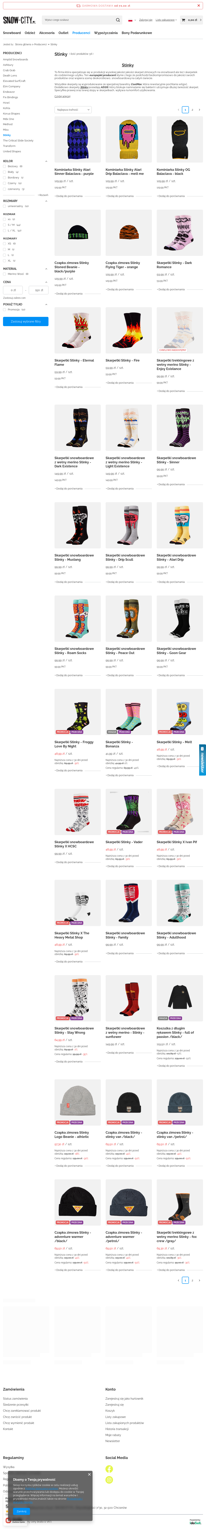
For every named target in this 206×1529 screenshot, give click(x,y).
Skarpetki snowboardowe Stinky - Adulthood (176, 935)
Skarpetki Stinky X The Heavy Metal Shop (72, 935)
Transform (9, 145)
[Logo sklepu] (19, 20)
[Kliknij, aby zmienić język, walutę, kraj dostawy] (132, 20)
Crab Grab (9, 70)
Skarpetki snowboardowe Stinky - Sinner (176, 460)
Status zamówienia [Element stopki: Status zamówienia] (15, 1398)
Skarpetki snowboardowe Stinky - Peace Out (125, 651)
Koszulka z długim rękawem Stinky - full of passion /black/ (175, 1032)
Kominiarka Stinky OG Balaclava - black (173, 172)
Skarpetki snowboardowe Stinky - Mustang (74, 557)
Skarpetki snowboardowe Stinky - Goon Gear (176, 651)
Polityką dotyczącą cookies (41, 1488)
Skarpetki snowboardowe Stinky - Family (125, 935)
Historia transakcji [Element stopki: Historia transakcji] (117, 1429)
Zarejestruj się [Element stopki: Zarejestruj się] (114, 1404)
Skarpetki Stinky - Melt (174, 742)
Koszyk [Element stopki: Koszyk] (110, 1410)
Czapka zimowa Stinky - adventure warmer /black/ (73, 1237)
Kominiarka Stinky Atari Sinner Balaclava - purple (74, 172)
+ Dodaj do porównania (68, 196)
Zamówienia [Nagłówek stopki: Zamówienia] (13, 1389)
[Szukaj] (117, 20)
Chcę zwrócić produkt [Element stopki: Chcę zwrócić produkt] (17, 1417)
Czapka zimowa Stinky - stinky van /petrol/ (175, 1135)
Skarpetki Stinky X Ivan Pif (177, 842)
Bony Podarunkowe (137, 33)
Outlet (63, 33)
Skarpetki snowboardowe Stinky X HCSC (74, 844)
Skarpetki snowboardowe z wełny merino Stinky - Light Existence (125, 462)
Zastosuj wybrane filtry (26, 321)
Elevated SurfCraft (14, 80)
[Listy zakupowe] (166, 19)
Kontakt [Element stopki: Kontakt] (8, 1429)
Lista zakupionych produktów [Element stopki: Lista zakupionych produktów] (124, 1423)
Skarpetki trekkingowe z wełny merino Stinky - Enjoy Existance (175, 365)
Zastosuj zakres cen (14, 298)
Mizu (6, 129)
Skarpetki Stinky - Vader (124, 842)
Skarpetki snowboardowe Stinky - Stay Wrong (74, 1030)
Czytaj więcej (62, 96)
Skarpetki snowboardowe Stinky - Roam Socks (74, 651)
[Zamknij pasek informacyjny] (199, 5)
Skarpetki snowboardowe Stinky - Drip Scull (125, 557)
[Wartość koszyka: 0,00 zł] (191, 20)
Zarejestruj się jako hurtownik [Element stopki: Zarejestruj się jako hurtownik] (124, 1398)
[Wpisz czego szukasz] (82, 20)
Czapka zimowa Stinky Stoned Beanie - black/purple (72, 267)
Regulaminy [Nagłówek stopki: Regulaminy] (13, 1458)
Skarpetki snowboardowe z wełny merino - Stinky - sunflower (125, 1032)
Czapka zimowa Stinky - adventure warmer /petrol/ (124, 1237)
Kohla (6, 108)
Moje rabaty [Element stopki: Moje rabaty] (113, 1435)
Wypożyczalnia (106, 33)
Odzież (30, 33)
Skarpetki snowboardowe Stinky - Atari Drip (176, 557)
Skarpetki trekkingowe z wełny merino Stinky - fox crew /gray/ (177, 1237)
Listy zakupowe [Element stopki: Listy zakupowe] (115, 1417)
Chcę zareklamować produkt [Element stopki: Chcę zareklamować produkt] (22, 1410)
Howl (6, 102)
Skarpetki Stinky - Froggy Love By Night (74, 744)
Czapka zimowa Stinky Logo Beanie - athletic (72, 1135)
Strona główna (23, 44)
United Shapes (12, 151)
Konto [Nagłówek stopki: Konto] (110, 1389)
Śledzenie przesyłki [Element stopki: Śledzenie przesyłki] (15, 1404)
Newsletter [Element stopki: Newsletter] (112, 1441)
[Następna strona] (199, 109)
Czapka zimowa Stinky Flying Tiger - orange (123, 265)
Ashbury (8, 64)
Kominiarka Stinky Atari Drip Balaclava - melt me (125, 172)
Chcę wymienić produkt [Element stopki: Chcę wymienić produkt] (18, 1423)
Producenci (81, 33)
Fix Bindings (10, 97)
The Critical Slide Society (18, 140)
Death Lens (10, 75)
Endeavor (9, 91)
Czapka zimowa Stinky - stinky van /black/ (124, 1135)
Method (7, 124)
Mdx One (8, 119)
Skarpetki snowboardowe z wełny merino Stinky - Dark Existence (74, 462)
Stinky (7, 135)
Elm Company (11, 86)
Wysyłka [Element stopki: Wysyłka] (8, 1467)
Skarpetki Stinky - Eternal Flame (74, 363)
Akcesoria (47, 33)
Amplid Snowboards (15, 59)
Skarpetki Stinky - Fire (123, 360)
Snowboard (12, 33)
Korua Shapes (11, 113)
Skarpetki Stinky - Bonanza (119, 744)
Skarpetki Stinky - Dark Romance (174, 265)
